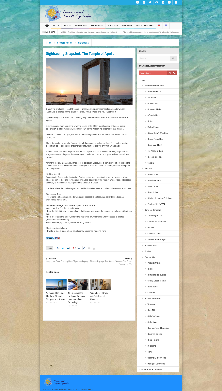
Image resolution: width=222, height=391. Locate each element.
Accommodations (151, 245)
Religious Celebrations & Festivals (160, 198)
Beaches (148, 251)
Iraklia (67, 26)
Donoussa (112, 26)
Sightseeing (83, 42)
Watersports (152, 304)
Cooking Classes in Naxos (157, 281)
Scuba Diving (152, 322)
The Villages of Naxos (155, 151)
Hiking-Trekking (153, 340)
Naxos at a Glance (154, 91)
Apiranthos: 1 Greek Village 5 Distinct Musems (99, 296)
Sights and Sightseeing (153, 210)
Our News (127, 26)
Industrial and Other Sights (157, 239)
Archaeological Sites (155, 216)
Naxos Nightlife (153, 287)
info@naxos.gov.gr (87, 389)
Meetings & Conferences (156, 364)
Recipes (150, 269)
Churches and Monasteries (157, 221)
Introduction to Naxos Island (154, 86)
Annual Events (153, 186)
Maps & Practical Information (151, 369)
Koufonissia (97, 26)
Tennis (150, 352)
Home (48, 42)
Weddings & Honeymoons (157, 358)
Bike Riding (152, 346)
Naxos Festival (153, 192)
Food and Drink (150, 257)
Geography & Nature (155, 109)
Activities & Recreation (153, 298)
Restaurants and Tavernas (157, 275)
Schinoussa (81, 26)
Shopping (151, 163)
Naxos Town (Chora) (155, 145)
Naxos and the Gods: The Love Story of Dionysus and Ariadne (56, 296)
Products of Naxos (154, 263)
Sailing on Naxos (154, 316)
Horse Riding (152, 310)
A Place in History (154, 115)
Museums (151, 227)
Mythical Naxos (153, 127)
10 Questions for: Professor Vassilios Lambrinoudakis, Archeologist (76, 298)
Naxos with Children (155, 334)
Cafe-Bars (151, 293)
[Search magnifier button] (174, 73)
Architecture (152, 97)
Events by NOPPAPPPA (156, 204)
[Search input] (153, 72)
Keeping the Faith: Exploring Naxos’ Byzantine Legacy (67, 260)
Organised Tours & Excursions (158, 328)
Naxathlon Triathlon (154, 180)
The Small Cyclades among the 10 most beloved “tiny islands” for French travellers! (158, 32)
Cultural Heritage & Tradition (158, 133)
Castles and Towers (154, 233)
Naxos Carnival (153, 174)
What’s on (148, 169)
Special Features (145, 26)
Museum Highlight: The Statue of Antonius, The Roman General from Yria (111, 261)
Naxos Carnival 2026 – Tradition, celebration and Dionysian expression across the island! (88, 32)
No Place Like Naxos (155, 157)
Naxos (56, 26)
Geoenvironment (153, 103)
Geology (150, 121)
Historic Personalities (155, 139)
